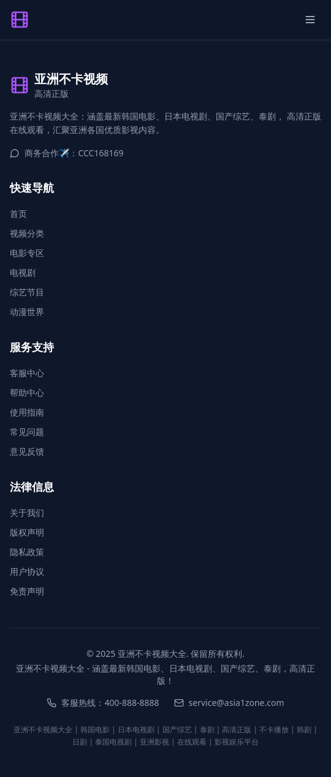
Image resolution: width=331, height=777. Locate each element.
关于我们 (27, 512)
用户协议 (27, 571)
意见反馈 (27, 451)
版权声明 (27, 532)
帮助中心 (27, 392)
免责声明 (27, 591)
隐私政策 (27, 552)
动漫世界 (27, 311)
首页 (18, 213)
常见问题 (27, 432)
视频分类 (27, 233)
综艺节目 (27, 292)
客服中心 (27, 373)
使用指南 (27, 412)
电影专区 (27, 253)
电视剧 (23, 272)
